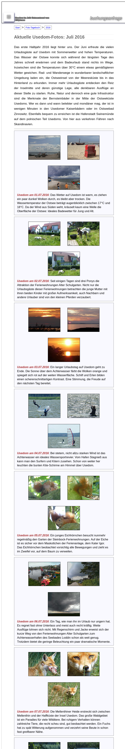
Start (17, 27)
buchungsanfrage (106, 18)
